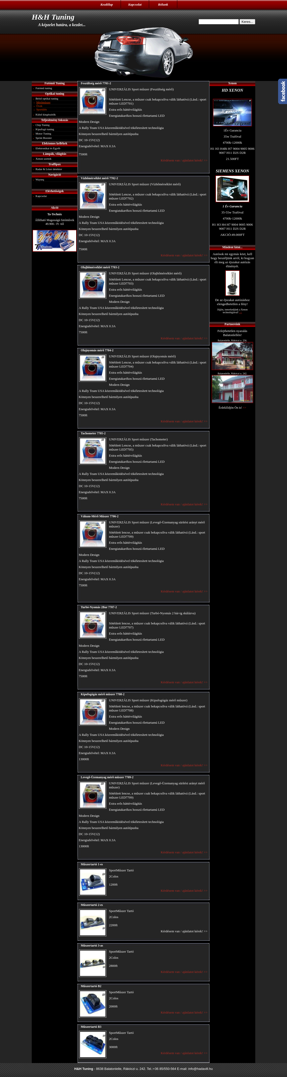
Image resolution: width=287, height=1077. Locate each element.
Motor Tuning (43, 133)
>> (244, 407)
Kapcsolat (135, 4)
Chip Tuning (43, 124)
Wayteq (40, 179)
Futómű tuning (44, 88)
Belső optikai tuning (47, 98)
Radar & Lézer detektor (49, 169)
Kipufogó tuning (45, 129)
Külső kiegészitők (46, 114)
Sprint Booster (44, 137)
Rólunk (163, 4)
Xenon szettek (44, 158)
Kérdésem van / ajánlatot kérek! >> (184, 160)
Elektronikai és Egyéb (48, 148)
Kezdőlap (106, 4)
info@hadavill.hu (200, 1069)
